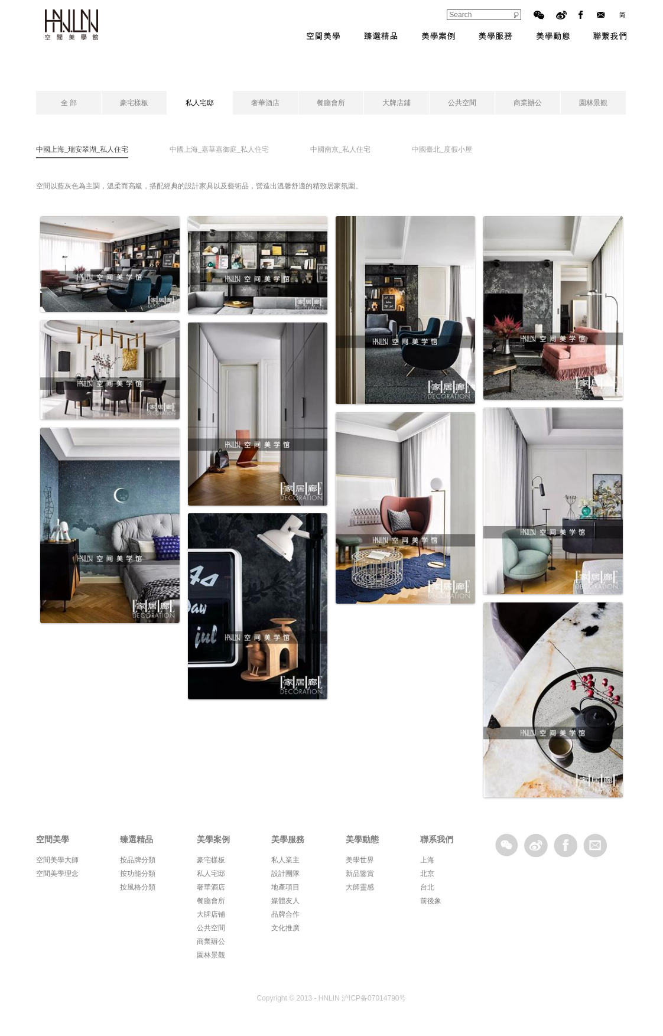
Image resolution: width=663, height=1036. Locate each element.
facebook (565, 845)
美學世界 (360, 860)
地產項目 (285, 887)
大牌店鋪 (396, 103)
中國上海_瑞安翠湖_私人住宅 (82, 149)
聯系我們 (610, 36)
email (595, 845)
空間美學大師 (57, 860)
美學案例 (438, 36)
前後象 (430, 901)
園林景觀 (593, 103)
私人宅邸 (200, 103)
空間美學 (323, 36)
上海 (427, 860)
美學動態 (553, 36)
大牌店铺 (211, 914)
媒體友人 (285, 901)
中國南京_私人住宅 (340, 149)
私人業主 (285, 860)
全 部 (69, 103)
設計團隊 (285, 873)
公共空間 (462, 103)
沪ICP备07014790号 (374, 998)
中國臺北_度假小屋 (442, 149)
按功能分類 (137, 873)
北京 (427, 873)
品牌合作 (285, 914)
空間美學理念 (57, 873)
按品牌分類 (137, 860)
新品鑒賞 (360, 873)
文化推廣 (285, 928)
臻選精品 (381, 36)
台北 (427, 887)
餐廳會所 (331, 103)
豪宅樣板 (134, 103)
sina (536, 845)
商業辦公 (528, 103)
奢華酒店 (265, 103)
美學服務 (495, 36)
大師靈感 (360, 887)
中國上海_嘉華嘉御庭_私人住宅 (219, 149)
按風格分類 (137, 887)
